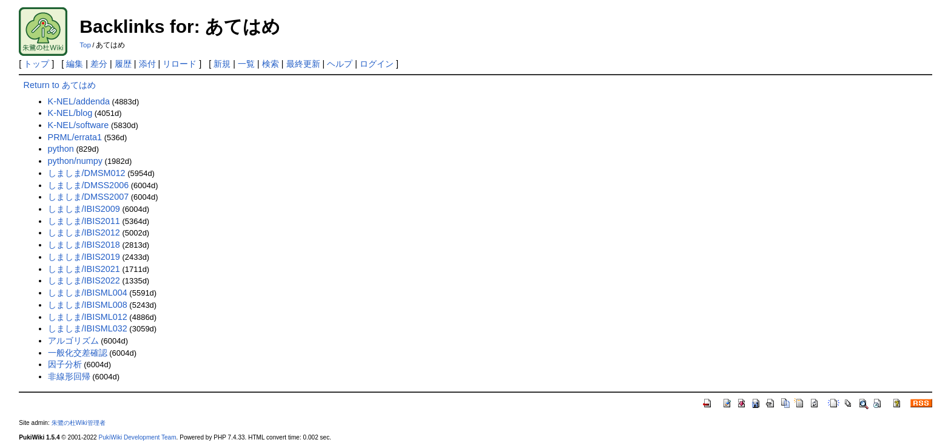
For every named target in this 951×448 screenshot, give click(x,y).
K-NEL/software (78, 125)
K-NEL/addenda (79, 101)
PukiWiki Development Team (137, 437)
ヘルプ (339, 64)
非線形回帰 (69, 376)
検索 (270, 64)
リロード (180, 64)
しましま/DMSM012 (87, 173)
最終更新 (303, 64)
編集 (74, 64)
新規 (221, 64)
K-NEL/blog (70, 113)
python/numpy (75, 161)
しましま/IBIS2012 (84, 232)
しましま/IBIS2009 (84, 209)
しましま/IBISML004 (87, 292)
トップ (36, 64)
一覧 (246, 64)
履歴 (123, 64)
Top (85, 45)
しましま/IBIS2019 (84, 257)
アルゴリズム (73, 340)
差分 (98, 64)
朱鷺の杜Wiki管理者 (79, 422)
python (61, 149)
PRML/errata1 (75, 137)
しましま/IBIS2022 (84, 280)
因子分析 (65, 364)
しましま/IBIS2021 (84, 269)
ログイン (377, 64)
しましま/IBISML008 (87, 305)
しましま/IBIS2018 (84, 244)
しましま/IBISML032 (87, 328)
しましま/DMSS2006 (88, 185)
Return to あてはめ (60, 85)
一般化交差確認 (77, 353)
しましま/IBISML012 (87, 317)
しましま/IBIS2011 (84, 221)
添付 (147, 64)
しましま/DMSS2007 (88, 197)
